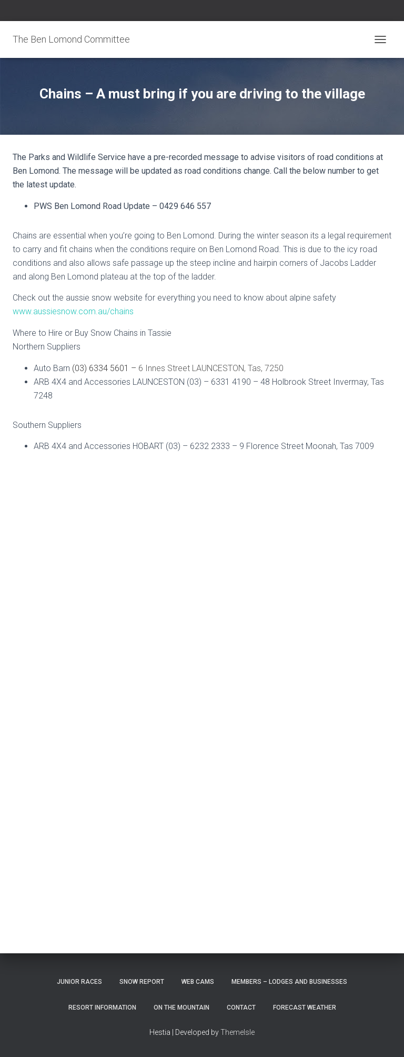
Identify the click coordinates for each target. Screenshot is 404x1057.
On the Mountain (181, 1007)
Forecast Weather (304, 1007)
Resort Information (102, 1007)
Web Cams (197, 981)
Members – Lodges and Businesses (289, 981)
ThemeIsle (237, 1032)
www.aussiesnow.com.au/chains (73, 311)
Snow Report (141, 981)
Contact (241, 1007)
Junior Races (79, 981)
